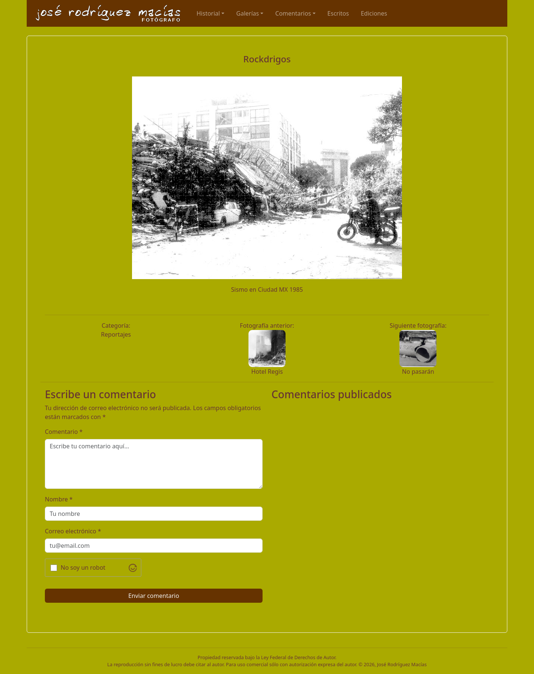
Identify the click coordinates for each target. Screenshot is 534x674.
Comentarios (293, 13)
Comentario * (64, 432)
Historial (208, 13)
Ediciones (374, 13)
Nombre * (59, 499)
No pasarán (418, 371)
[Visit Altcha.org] (133, 568)
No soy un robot (83, 567)
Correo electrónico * (73, 531)
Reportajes (116, 334)
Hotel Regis (267, 371)
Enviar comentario (153, 596)
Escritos (338, 13)
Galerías (247, 13)
